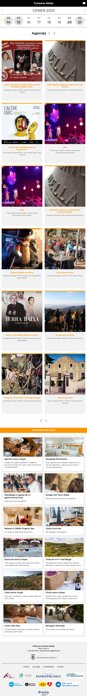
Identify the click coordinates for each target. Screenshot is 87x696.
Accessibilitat (48, 667)
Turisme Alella (43, 3)
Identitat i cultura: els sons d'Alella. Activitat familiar (65, 211)
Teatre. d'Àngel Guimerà (22, 335)
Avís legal (36, 667)
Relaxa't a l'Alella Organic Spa (19, 528)
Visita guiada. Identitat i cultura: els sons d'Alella (65, 86)
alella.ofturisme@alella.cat (49, 651)
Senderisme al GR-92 (65, 335)
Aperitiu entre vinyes (15, 459)
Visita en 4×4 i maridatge (58, 559)
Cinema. (22, 272)
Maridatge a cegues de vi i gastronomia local (17, 496)
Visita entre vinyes (13, 592)
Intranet (60, 667)
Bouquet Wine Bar (55, 626)
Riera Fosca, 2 (43, 648)
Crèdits (26, 667)
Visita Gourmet (53, 528)
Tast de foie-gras (65, 398)
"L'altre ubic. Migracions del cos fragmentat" (22, 148)
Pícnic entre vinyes (55, 592)
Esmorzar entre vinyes (15, 559)
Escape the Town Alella (57, 495)
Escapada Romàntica (56, 459)
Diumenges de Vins (64, 272)
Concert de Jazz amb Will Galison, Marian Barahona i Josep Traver (22, 86)
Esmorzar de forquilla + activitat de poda (22, 398)
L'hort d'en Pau (12, 626)
